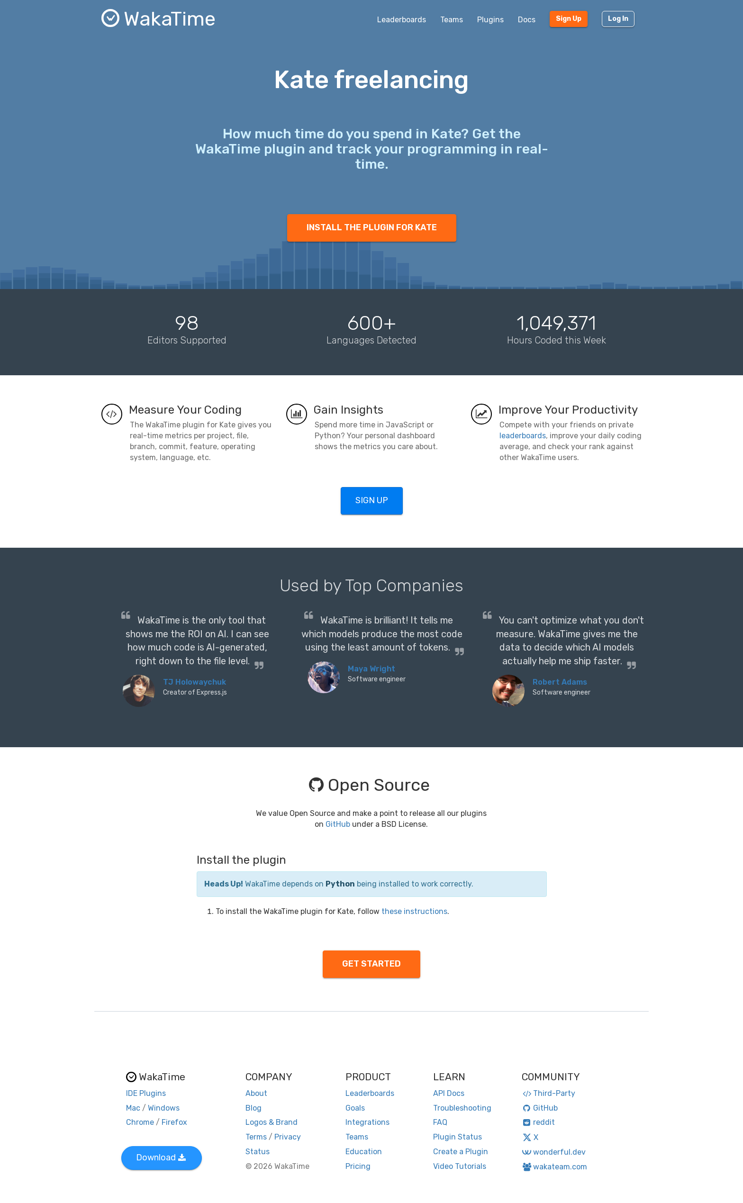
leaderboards (522, 435)
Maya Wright (371, 668)
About (256, 1093)
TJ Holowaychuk (194, 682)
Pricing (358, 1166)
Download (161, 1157)
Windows (164, 1108)
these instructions (414, 911)
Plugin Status (457, 1136)
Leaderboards (401, 19)
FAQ (440, 1122)
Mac (133, 1108)
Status (257, 1151)
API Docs (448, 1093)
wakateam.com (555, 1166)
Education (363, 1151)
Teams (451, 19)
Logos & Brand (271, 1122)
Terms (256, 1136)
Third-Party (549, 1093)
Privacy (287, 1136)
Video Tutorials (459, 1166)
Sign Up (568, 19)
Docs (526, 19)
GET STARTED (371, 964)
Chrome (140, 1122)
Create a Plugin (460, 1151)
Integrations (367, 1122)
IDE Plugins (146, 1093)
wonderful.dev (554, 1152)
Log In (618, 19)
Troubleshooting (462, 1108)
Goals (355, 1108)
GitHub (338, 824)
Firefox (174, 1122)
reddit (538, 1122)
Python (340, 883)
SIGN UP (371, 500)
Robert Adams (560, 682)
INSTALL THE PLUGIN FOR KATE (372, 227)
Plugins (490, 19)
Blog (253, 1108)
